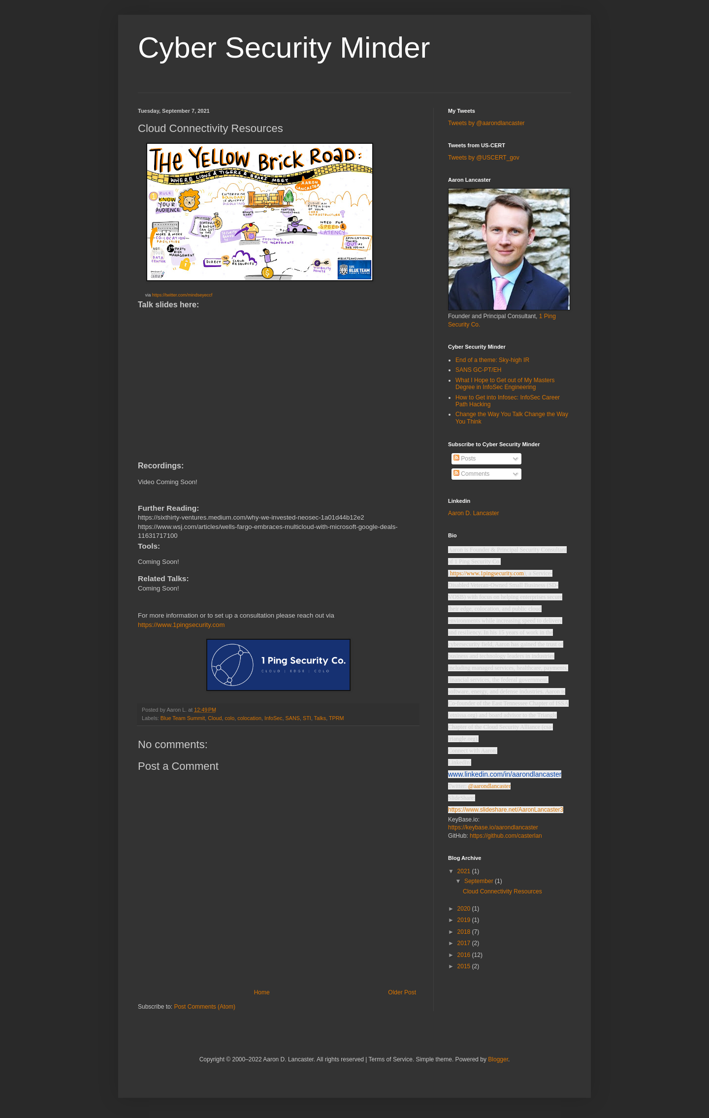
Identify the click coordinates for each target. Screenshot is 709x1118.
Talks (320, 718)
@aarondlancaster (489, 786)
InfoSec (273, 718)
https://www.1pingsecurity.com (181, 624)
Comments (471, 473)
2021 (464, 871)
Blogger (498, 1059)
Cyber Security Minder (284, 47)
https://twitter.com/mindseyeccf (182, 295)
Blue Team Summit (183, 718)
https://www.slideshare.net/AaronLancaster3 (505, 809)
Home (262, 992)
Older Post (402, 992)
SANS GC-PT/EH (478, 369)
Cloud (215, 718)
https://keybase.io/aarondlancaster (493, 827)
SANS (293, 718)
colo (229, 718)
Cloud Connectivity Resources (502, 891)
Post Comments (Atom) (204, 1006)
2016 (464, 955)
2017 (464, 943)
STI (307, 718)
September (479, 881)
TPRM (336, 718)
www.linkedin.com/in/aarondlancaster (504, 774)
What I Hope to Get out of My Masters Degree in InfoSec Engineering (504, 384)
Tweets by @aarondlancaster (486, 123)
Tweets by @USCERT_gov (483, 157)
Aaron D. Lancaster (473, 513)
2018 (464, 931)
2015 (464, 966)
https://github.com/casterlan (506, 835)
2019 (464, 920)
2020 (464, 908)
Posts (464, 458)
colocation (249, 718)
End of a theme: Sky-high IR (492, 360)
